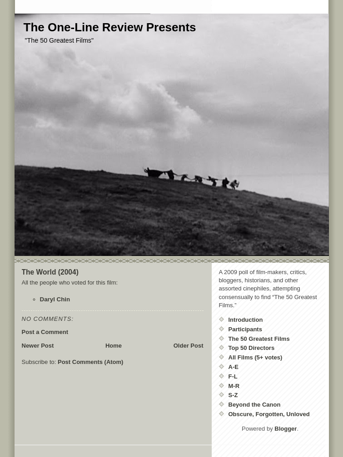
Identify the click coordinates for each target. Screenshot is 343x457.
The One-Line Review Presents (110, 27)
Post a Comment (45, 332)
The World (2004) (50, 272)
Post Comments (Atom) (90, 362)
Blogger (285, 428)
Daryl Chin (55, 299)
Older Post (189, 345)
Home (113, 345)
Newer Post (38, 345)
